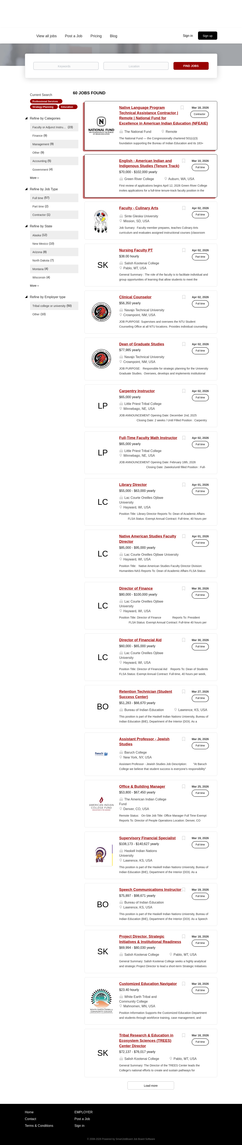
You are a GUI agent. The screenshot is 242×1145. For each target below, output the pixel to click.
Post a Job (82, 1119)
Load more (151, 1085)
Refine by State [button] (40, 226)
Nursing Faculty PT (136, 250)
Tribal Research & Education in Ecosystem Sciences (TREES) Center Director (146, 1040)
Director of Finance (136, 588)
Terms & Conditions (39, 1125)
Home (29, 1112)
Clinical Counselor (135, 297)
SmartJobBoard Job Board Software (135, 1139)
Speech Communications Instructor (150, 890)
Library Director (133, 485)
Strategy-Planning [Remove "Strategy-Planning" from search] (43, 107)
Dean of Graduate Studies (141, 344)
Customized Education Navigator (148, 984)
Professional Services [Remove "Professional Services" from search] (45, 101)
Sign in (188, 35)
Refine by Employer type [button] (47, 297)
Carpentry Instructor (137, 391)
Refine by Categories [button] (45, 118)
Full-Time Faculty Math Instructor (148, 438)
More (33, 177)
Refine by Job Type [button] (43, 189)
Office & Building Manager (142, 786)
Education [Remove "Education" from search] (67, 107)
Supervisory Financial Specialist (147, 838)
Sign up (207, 35)
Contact (30, 1119)
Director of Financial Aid (140, 640)
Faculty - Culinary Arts (138, 208)
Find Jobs (191, 66)
